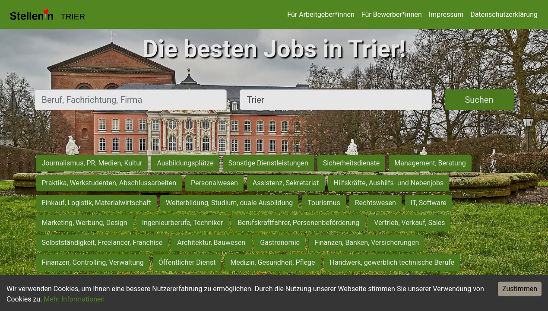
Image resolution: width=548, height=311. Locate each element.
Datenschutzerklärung (504, 14)
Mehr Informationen (74, 299)
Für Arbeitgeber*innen (320, 14)
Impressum (446, 14)
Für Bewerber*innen (391, 14)
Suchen (479, 100)
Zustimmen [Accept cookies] (519, 289)
